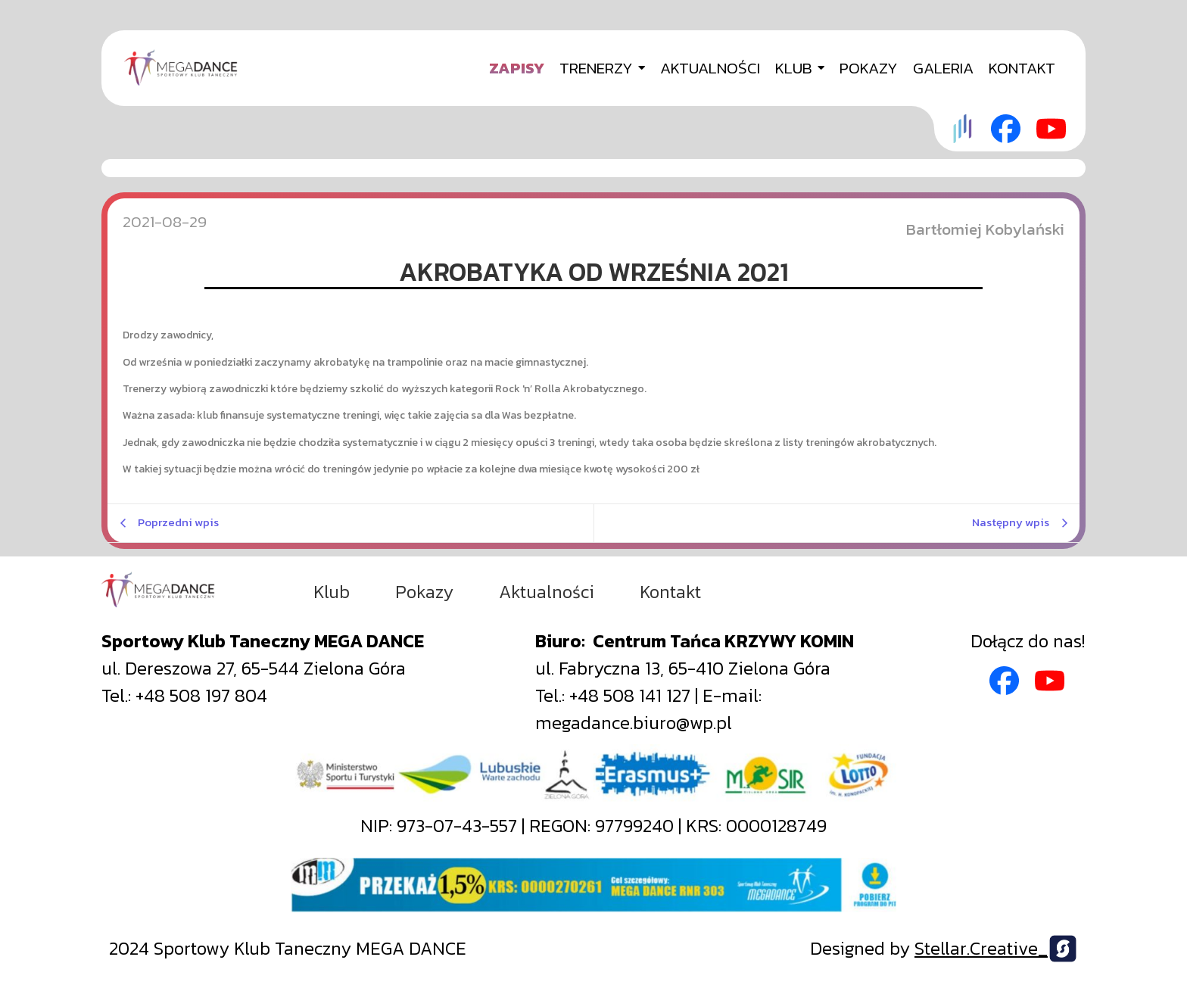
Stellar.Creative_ (981, 948)
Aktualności (546, 592)
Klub (331, 592)
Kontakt (670, 592)
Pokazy (424, 592)
